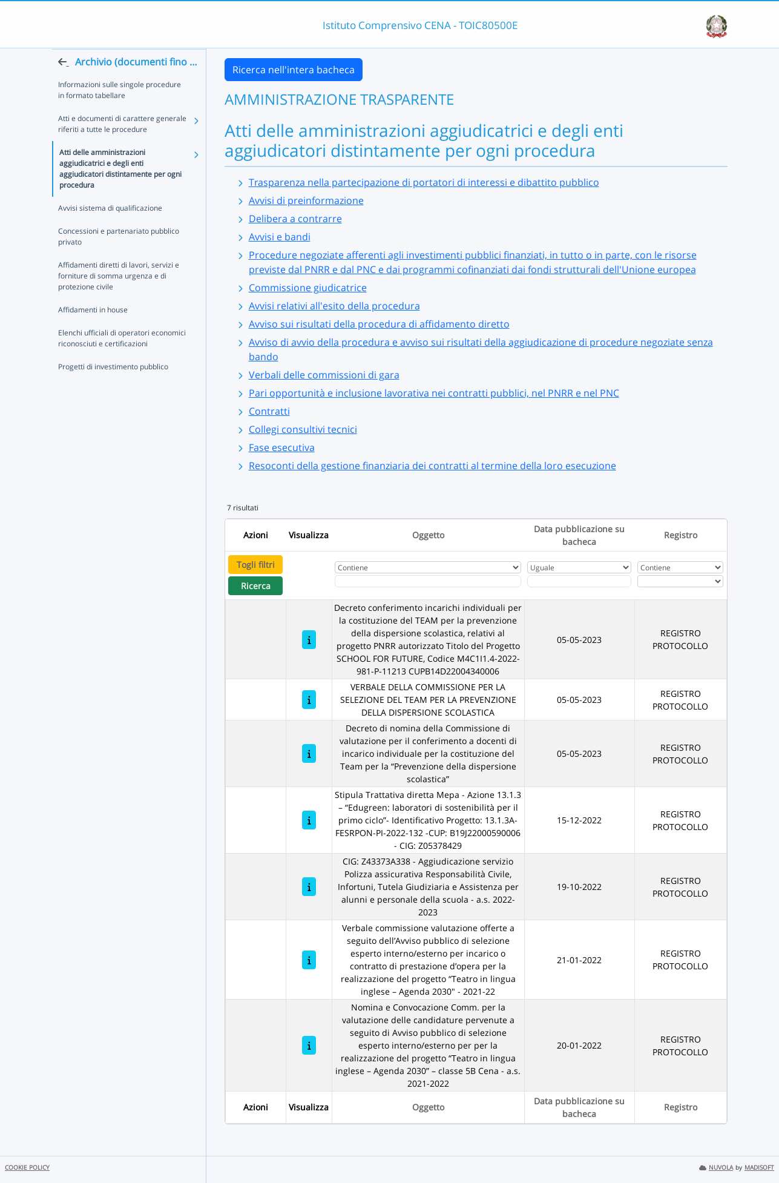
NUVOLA (716, 1167)
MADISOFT (759, 1167)
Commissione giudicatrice (308, 287)
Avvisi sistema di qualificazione (110, 231)
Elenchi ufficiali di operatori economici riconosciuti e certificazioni (122, 361)
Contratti (269, 411)
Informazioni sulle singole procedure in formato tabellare (119, 113)
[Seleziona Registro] (680, 581)
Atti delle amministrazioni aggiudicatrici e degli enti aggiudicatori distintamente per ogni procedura (120, 192)
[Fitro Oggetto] (428, 581)
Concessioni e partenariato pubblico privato (118, 260)
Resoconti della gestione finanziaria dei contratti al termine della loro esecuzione (432, 465)
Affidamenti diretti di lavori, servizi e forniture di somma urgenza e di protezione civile (118, 299)
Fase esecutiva (282, 447)
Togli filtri (256, 564)
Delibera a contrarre (295, 218)
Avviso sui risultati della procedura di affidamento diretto (379, 324)
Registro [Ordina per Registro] (680, 535)
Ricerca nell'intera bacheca (293, 69)
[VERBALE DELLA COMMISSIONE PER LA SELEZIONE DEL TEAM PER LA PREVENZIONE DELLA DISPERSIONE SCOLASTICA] (309, 699)
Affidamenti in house (93, 333)
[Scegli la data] (579, 581)
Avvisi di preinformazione (306, 200)
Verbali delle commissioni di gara (324, 374)
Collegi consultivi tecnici (303, 429)
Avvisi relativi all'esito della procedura (334, 305)
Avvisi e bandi (280, 236)
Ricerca (256, 586)
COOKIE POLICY (27, 1167)
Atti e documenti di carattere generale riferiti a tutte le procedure (122, 147)
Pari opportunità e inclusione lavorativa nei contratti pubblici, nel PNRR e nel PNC (434, 393)
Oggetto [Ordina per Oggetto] (428, 535)
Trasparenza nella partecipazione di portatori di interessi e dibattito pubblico (424, 182)
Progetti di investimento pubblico (113, 390)
